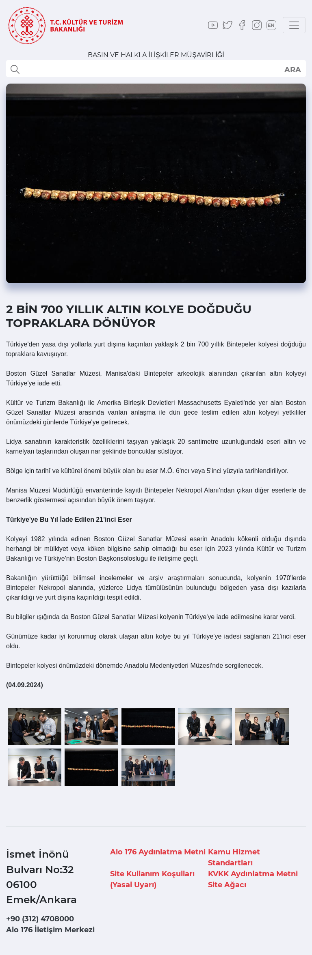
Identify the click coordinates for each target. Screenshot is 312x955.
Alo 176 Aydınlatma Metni (158, 851)
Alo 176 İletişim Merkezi (50, 929)
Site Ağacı (227, 884)
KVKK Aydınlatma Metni (253, 873)
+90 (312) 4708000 (40, 918)
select (292, 69)
